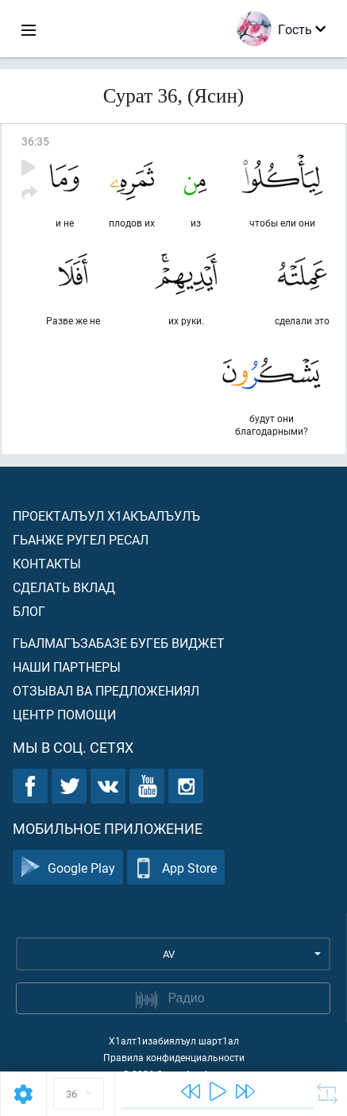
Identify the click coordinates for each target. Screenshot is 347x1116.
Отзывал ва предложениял (106, 690)
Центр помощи (64, 714)
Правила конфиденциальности (174, 1057)
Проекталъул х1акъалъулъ (106, 515)
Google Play (68, 867)
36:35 (35, 141)
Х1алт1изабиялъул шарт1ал (174, 1040)
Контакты (47, 563)
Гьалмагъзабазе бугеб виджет (119, 642)
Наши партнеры (67, 666)
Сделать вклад (64, 587)
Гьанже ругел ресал (80, 539)
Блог (29, 611)
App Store (176, 867)
